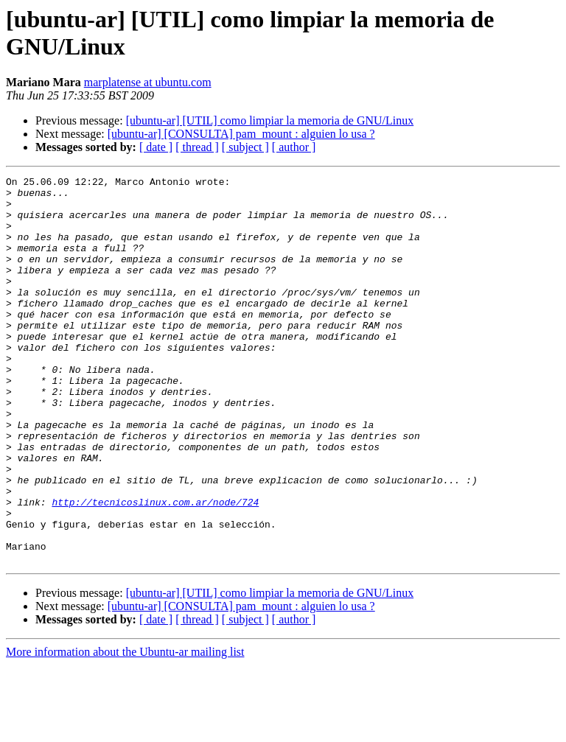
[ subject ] (245, 147)
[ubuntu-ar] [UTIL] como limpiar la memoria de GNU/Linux (270, 120)
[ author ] (294, 147)
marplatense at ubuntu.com (148, 82)
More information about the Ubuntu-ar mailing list (125, 729)
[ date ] (155, 147)
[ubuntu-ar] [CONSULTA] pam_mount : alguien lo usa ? (241, 133)
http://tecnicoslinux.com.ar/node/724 (155, 568)
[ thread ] (197, 147)
